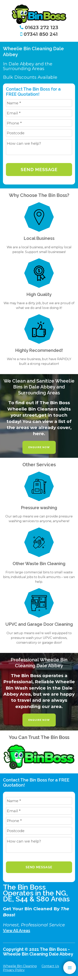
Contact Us (50, 966)
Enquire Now (39, 447)
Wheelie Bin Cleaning (20, 966)
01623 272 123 (39, 27)
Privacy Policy (14, 970)
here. (39, 433)
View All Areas (16, 930)
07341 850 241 (39, 34)
